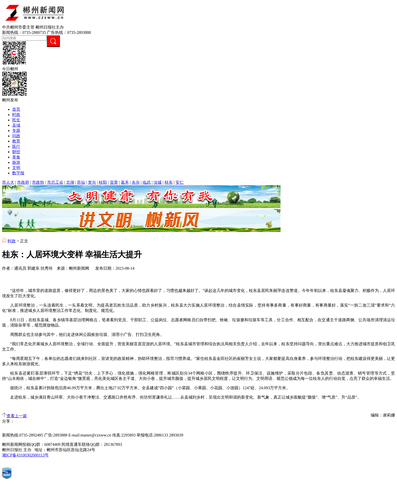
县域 (16, 125)
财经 (16, 152)
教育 (16, 141)
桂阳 (103, 182)
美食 (16, 157)
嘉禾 (125, 182)
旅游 (16, 162)
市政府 (23, 182)
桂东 (169, 182)
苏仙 (81, 182)
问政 (16, 136)
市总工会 (55, 182)
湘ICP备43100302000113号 (25, 455)
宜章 (114, 182)
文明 (16, 168)
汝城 (157, 182)
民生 (16, 120)
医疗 (16, 146)
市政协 (38, 182)
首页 (16, 109)
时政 (16, 114)
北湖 (70, 182)
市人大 (8, 182)
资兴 (92, 182)
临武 (147, 182)
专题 (16, 130)
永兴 (136, 182)
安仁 (179, 182)
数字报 (18, 173)
